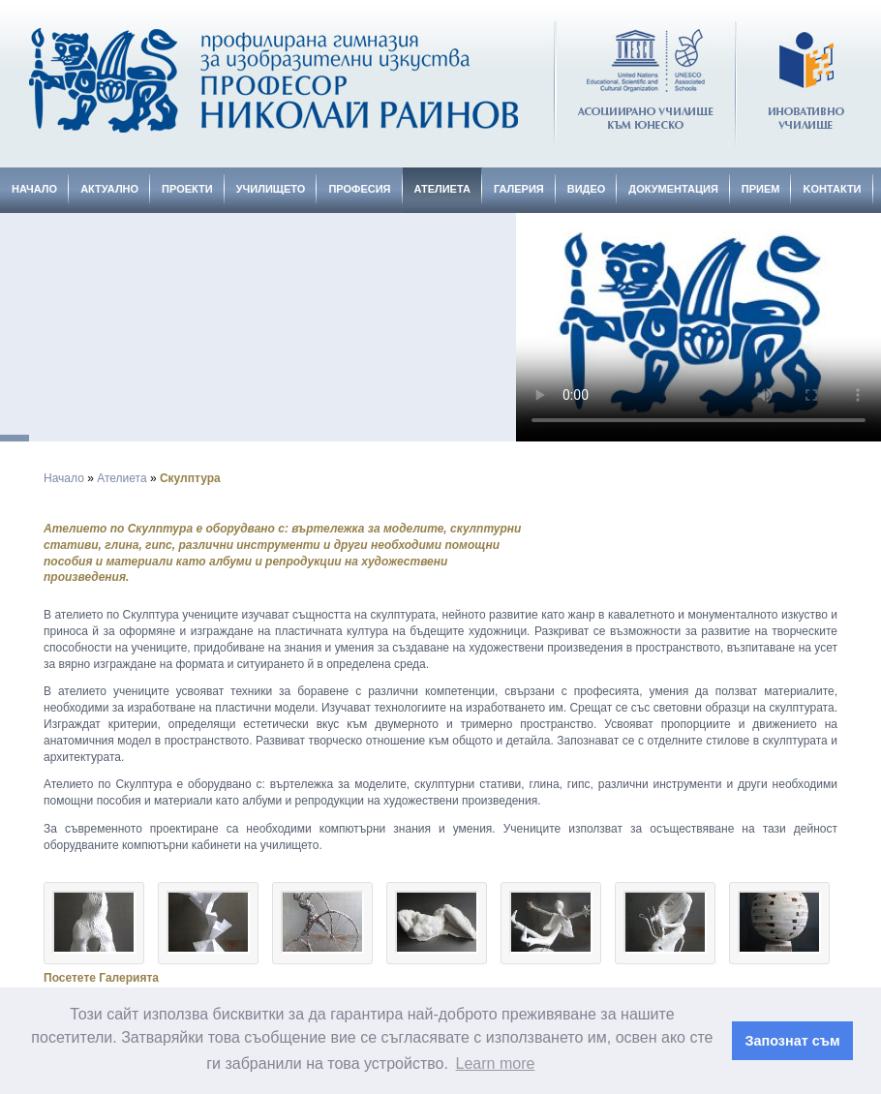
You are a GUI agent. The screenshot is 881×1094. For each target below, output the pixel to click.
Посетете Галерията (101, 978)
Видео (586, 189)
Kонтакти (832, 189)
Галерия (519, 189)
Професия (359, 189)
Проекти (187, 189)
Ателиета (442, 189)
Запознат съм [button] (792, 1040)
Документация (673, 189)
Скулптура (190, 478)
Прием (761, 189)
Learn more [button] (495, 1063)
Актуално (109, 189)
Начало (34, 189)
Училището (271, 189)
